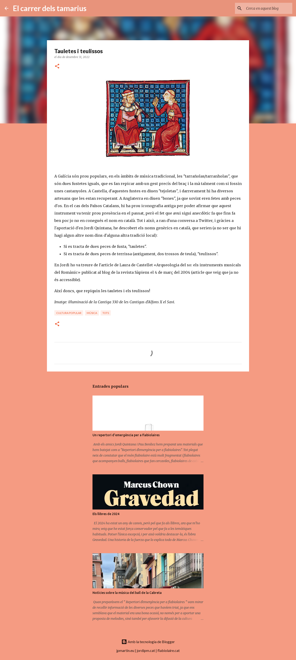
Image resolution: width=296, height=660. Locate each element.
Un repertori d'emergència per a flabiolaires (126, 435)
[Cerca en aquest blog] (268, 8)
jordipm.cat (146, 650)
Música (92, 313)
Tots (105, 313)
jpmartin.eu (125, 650)
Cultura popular (68, 313)
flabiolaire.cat (168, 650)
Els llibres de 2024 (105, 514)
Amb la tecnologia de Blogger (148, 641)
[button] (57, 66)
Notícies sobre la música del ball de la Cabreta (127, 593)
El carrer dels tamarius (49, 8)
